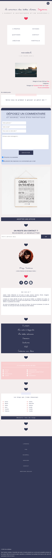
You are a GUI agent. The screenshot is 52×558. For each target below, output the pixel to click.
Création (16, 40)
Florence (7, 370)
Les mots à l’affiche (26, 330)
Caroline (7, 409)
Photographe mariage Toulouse (36, 371)
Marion (6, 403)
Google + (46, 85)
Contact (35, 35)
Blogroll (26, 454)
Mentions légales (26, 471)
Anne (30, 373)
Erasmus (26, 338)
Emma (6, 401)
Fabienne (7, 411)
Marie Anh (31, 403)
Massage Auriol (8, 373)
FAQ (26, 347)
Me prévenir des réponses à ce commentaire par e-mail (19, 161)
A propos (16, 29)
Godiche (7, 375)
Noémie (31, 405)
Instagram (31, 283)
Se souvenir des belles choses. (26, 9)
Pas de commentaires (43, 87)
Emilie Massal (32, 375)
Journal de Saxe (33, 370)
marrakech (26, 52)
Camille (31, 409)
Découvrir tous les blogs (26, 417)
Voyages (35, 29)
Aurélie (30, 407)
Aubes (6, 405)
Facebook (36, 85)
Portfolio (35, 40)
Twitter (40, 85)
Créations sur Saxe (26, 351)
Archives (26, 342)
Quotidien (16, 35)
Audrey (30, 401)
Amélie (6, 371)
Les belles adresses (26, 334)
